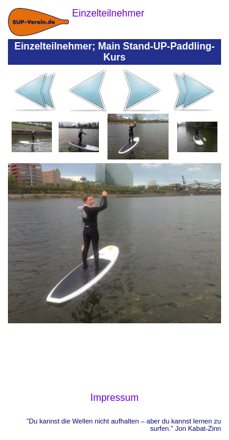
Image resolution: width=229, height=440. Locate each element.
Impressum (114, 397)
